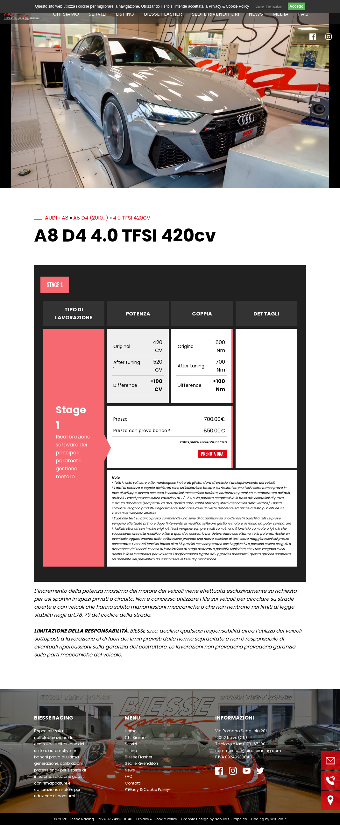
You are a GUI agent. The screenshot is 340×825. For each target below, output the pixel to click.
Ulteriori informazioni (268, 6)
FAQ (303, 14)
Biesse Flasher (163, 14)
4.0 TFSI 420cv (131, 217)
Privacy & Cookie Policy (147, 789)
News (256, 14)
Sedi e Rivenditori (215, 14)
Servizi (97, 14)
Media (280, 14)
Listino (125, 14)
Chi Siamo (66, 14)
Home (130, 731)
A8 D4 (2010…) (90, 217)
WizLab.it (278, 818)
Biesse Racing (81, 818)
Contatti (133, 783)
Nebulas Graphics (231, 818)
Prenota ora (212, 454)
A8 (65, 217)
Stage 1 (55, 284)
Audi (51, 217)
